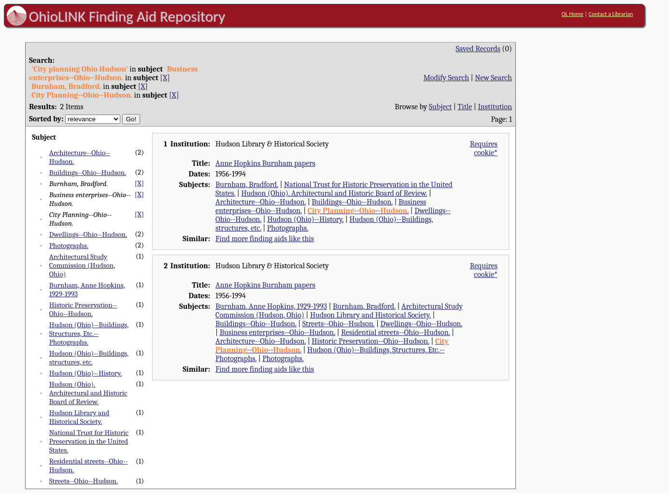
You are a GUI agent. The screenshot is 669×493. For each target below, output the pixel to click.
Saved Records (478, 48)
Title (464, 106)
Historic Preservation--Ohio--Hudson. (83, 309)
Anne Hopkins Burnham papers (265, 163)
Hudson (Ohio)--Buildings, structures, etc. (88, 357)
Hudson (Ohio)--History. (85, 373)
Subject (440, 106)
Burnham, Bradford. (246, 184)
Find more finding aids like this (264, 238)
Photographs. (68, 245)
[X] (165, 77)
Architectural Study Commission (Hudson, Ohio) (82, 265)
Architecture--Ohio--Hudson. (260, 202)
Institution (495, 106)
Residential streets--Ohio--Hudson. (395, 332)
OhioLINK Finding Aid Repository (127, 16)
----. (358, 210)
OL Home (573, 14)
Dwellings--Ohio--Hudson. (88, 234)
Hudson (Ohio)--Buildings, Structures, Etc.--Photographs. (88, 333)
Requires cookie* (484, 148)
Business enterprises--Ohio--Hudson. (277, 332)
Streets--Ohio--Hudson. (83, 481)
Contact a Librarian (611, 14)
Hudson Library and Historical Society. (79, 417)
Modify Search (446, 77)
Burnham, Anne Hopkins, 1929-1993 (271, 306)
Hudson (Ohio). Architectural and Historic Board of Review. (88, 393)
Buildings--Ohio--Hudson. (88, 172)
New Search (493, 77)
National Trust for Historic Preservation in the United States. (88, 441)
